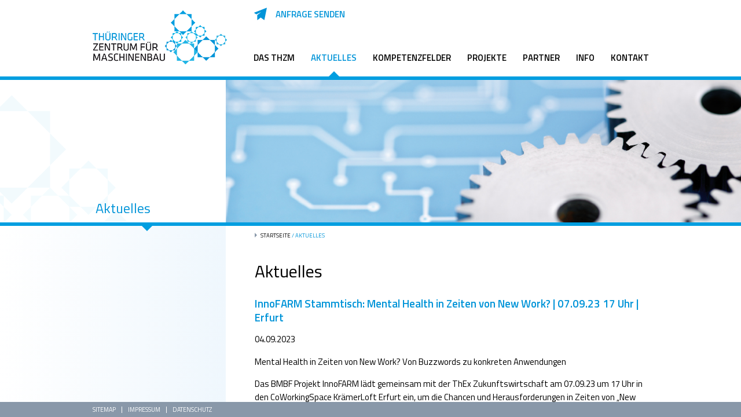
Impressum (144, 410)
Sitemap (104, 410)
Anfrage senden (310, 14)
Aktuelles (334, 57)
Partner (541, 57)
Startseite (276, 235)
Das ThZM (274, 57)
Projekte (487, 57)
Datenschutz (192, 410)
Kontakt (630, 57)
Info (585, 57)
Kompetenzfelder (412, 57)
